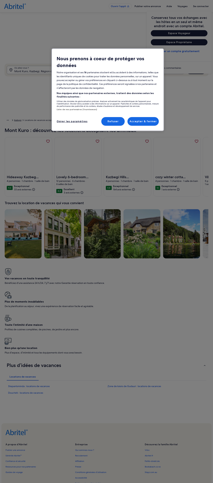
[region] (107, 89)
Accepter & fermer (143, 121)
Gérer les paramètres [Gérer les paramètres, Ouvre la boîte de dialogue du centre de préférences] (72, 121)
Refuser (113, 121)
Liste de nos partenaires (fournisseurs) (77, 109)
